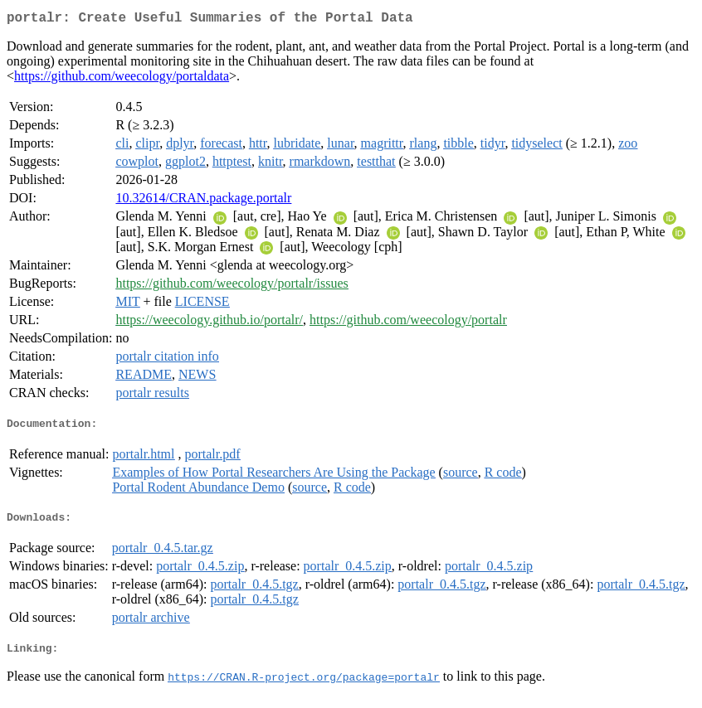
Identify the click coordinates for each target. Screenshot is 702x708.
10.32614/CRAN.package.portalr (203, 201)
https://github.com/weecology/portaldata (121, 79)
